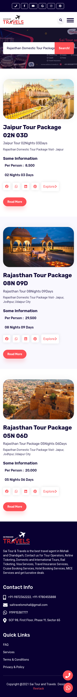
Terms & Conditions (16, 659)
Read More (14, 202)
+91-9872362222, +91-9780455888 (29, 597)
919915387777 (15, 612)
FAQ (5, 645)
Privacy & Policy (13, 667)
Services (9, 652)
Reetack (38, 688)
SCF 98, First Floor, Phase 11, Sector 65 (31, 620)
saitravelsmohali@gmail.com (25, 605)
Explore (50, 187)
